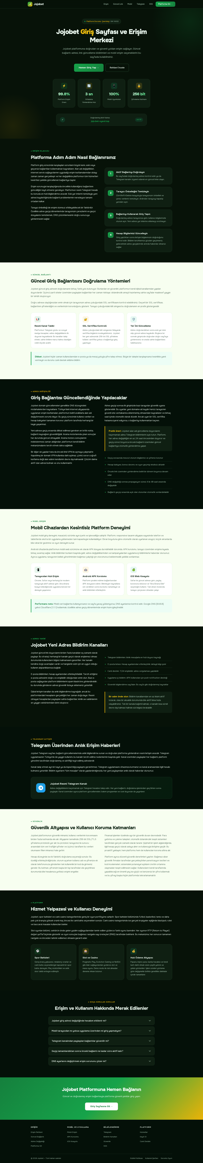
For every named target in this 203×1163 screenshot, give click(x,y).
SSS (151, 4)
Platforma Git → (165, 4)
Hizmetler (144, 1132)
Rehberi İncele (117, 67)
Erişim (106, 4)
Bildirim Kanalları (110, 1137)
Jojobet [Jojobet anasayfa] (36, 4)
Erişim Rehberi (37, 1132)
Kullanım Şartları (151, 1158)
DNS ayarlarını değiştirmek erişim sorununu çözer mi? (101, 1061)
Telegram (141, 4)
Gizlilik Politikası (136, 1158)
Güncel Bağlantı (37, 1137)
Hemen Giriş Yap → (89, 67)
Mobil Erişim (72, 1132)
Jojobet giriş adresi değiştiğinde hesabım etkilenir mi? (101, 1020)
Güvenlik (107, 1141)
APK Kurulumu (73, 1137)
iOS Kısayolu (72, 1141)
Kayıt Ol (143, 1137)
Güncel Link (118, 4)
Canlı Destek (145, 1141)
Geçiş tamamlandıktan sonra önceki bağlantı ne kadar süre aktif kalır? (101, 1051)
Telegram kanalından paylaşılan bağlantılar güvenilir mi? (101, 1040)
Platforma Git (36, 1146)
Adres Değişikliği (37, 1141)
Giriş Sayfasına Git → (101, 1106)
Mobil (130, 4)
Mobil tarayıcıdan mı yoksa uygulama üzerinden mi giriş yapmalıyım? (101, 1030)
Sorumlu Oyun (166, 1158)
